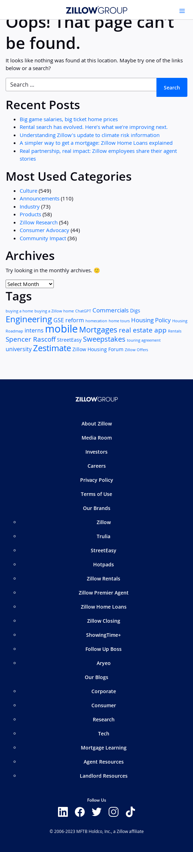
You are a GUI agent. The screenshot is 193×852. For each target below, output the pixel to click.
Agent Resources (104, 761)
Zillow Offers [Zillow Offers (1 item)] (136, 349)
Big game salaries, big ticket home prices (69, 119)
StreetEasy (103, 550)
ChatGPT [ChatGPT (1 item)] (83, 311)
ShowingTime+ (103, 635)
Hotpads (103, 564)
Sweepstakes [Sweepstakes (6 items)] (104, 339)
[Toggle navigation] (182, 11)
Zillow (104, 522)
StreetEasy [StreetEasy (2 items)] (69, 340)
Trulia (103, 536)
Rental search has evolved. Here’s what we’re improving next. (94, 126)
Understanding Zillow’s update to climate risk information (90, 134)
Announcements (39, 198)
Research (104, 719)
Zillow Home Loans (104, 606)
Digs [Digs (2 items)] (135, 310)
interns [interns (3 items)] (34, 330)
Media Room (97, 437)
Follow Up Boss (103, 649)
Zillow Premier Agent (104, 592)
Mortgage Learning (104, 747)
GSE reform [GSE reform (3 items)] (68, 320)
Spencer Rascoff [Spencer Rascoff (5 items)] (31, 339)
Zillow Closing (103, 620)
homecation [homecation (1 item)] (96, 320)
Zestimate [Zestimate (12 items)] (52, 348)
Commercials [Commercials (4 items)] (110, 310)
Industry (30, 206)
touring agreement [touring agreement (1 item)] (144, 340)
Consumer (103, 705)
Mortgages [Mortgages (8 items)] (98, 329)
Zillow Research (39, 222)
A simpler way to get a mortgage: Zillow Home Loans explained (96, 142)
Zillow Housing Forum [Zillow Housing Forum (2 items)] (97, 349)
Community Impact (43, 238)
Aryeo (104, 663)
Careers (97, 465)
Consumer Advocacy (44, 230)
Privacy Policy (96, 480)
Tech (103, 733)
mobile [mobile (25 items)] (61, 329)
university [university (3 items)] (19, 349)
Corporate (103, 691)
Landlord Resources (104, 775)
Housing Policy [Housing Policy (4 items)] (151, 320)
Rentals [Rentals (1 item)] (174, 331)
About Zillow (97, 423)
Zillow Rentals (103, 578)
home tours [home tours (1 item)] (119, 320)
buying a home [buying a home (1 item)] (19, 311)
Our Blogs (96, 677)
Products (30, 214)
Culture (28, 190)
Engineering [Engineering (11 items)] (29, 319)
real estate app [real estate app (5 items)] (143, 329)
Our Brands (96, 508)
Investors (96, 451)
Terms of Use (96, 494)
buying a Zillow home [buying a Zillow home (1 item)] (54, 311)
